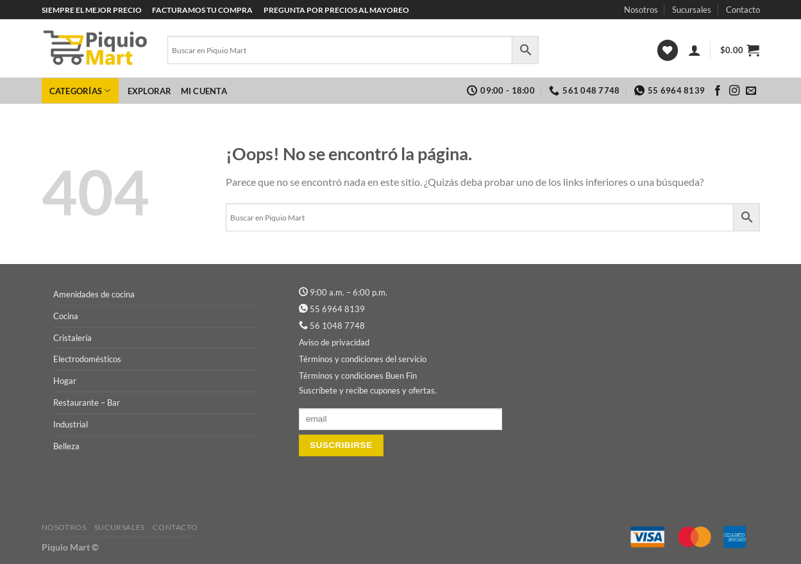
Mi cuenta (204, 91)
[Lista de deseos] (667, 50)
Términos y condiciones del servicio (362, 359)
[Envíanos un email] (751, 91)
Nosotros (641, 9)
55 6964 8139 (337, 309)
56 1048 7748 (337, 325)
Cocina (65, 316)
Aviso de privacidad (334, 342)
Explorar (150, 91)
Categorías (80, 91)
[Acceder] (694, 50)
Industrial (70, 424)
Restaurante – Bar (86, 402)
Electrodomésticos (87, 359)
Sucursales (691, 9)
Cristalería (72, 338)
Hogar (64, 381)
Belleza (66, 446)
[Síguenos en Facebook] (717, 91)
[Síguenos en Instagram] (734, 91)
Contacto (743, 9)
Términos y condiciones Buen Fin (358, 375)
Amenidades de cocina (94, 294)
